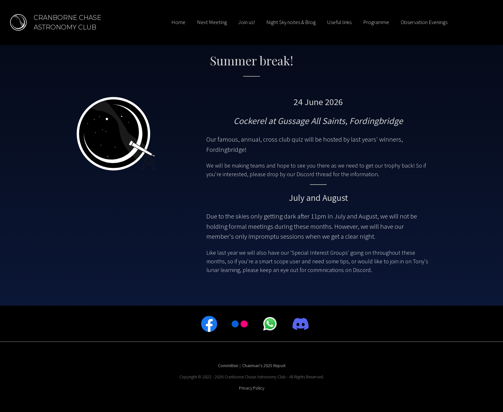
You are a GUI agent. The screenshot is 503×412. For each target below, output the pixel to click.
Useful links (339, 22)
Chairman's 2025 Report (264, 365)
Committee (228, 365)
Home (178, 22)
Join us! (246, 22)
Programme (376, 22)
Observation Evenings (424, 22)
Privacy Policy (251, 388)
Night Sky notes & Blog (291, 22)
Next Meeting (212, 22)
